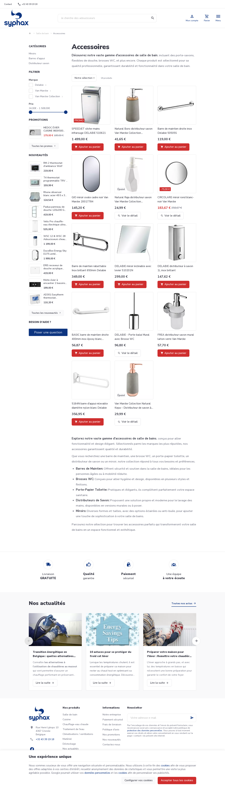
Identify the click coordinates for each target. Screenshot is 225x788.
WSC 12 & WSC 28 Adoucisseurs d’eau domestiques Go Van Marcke (54, 240)
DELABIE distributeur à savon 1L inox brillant (175, 268)
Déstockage (69, 743)
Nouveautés (38, 155)
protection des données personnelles (144, 730)
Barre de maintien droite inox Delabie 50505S (175, 131)
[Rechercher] (152, 18)
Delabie (40, 85)
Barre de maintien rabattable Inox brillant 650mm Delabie (89, 268)
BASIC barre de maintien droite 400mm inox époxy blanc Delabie (90, 337)
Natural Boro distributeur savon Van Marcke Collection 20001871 (133, 131)
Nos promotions (111, 734)
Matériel (67, 739)
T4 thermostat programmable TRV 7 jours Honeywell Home (55, 182)
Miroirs (32, 53)
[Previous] (29, 641)
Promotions (38, 120)
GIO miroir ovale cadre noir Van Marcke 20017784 (90, 199)
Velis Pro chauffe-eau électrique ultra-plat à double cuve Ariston (54, 226)
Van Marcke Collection (49, 96)
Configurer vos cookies (139, 780)
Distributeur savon (39, 63)
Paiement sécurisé (113, 719)
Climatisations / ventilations (78, 734)
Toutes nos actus (181, 603)
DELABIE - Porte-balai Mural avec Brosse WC (132, 337)
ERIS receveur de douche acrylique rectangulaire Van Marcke (53, 270)
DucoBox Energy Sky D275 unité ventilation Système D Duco (54, 255)
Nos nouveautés (112, 739)
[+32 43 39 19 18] (27, 4)
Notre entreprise (112, 714)
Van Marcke (43, 90)
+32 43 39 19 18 (45, 739)
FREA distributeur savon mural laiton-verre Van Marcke (176, 337)
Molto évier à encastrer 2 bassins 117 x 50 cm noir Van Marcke (55, 284)
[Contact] (8, 4)
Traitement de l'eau (73, 729)
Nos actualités (47, 603)
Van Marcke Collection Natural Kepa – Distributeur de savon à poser (133, 406)
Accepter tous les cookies (177, 780)
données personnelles (97, 773)
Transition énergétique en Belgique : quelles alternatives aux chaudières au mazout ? (53, 654)
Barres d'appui (37, 58)
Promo (79, 120)
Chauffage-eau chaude (75, 724)
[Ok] (192, 718)
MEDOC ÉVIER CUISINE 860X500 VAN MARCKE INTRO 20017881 (55, 129)
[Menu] (218, 18)
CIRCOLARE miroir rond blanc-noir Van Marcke (176, 199)
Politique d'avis (111, 729)
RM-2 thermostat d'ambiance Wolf (52, 164)
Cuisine (67, 719)
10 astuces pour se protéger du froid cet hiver (110, 654)
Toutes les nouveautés (46, 313)
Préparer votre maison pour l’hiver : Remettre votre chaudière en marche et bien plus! (169, 654)
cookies (165, 765)
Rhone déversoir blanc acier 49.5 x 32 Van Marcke (54, 195)
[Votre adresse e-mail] (161, 718)
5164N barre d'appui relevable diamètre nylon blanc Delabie (90, 406)
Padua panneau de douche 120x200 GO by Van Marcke (54, 210)
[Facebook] (32, 749)
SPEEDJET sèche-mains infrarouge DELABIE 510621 (89, 131)
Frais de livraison (112, 724)
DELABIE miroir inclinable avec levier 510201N (133, 268)
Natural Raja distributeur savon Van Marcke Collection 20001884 (133, 200)
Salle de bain (42, 33)
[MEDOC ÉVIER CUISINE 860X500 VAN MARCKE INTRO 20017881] (35, 132)
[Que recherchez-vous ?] (107, 18)
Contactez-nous (111, 744)
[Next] (196, 641)
